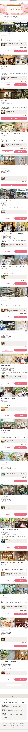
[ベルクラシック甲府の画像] (14, 60)
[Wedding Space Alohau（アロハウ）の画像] (14, 359)
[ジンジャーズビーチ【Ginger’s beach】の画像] (14, 194)
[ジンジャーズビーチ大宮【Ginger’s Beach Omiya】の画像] (14, 292)
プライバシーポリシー (16, 723)
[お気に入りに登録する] (26, 32)
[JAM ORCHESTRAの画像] (14, 325)
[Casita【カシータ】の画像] (14, 490)
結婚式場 (15, 699)
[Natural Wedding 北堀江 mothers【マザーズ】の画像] (14, 27)
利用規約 (7, 723)
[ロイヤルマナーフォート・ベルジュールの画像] (14, 392)
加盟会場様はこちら (5, 725)
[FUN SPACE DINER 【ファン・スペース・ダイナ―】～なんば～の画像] (14, 556)
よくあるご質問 (14, 727)
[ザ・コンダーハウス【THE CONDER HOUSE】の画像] (14, 523)
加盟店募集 (10, 725)
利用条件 (11, 723)
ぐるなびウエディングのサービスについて (19, 725)
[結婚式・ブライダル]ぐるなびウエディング (7, 699)
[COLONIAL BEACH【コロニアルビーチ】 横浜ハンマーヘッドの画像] (14, 260)
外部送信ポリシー (22, 723)
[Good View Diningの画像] (14, 160)
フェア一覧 (21, 51)
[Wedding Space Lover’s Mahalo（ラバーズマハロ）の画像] (14, 127)
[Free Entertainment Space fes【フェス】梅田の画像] (14, 622)
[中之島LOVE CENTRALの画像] (14, 424)
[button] (14, 706)
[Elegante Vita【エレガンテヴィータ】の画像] (14, 456)
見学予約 (7, 51)
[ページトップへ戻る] (14, 696)
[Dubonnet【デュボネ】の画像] (14, 94)
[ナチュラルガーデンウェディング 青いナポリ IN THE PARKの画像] (14, 227)
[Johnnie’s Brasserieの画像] (14, 589)
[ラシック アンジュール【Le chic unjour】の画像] (14, 655)
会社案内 (4, 723)
